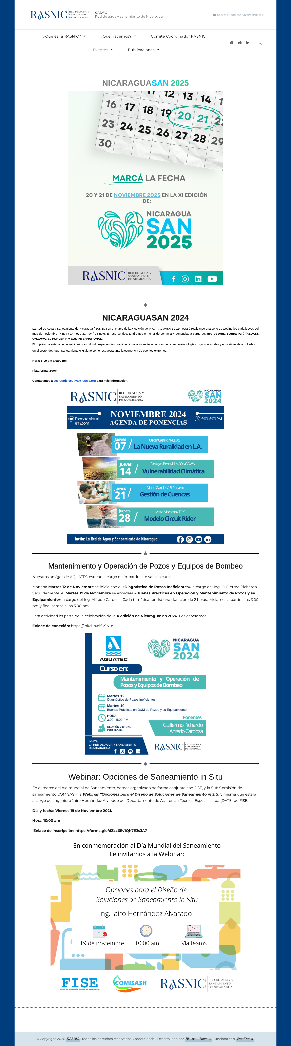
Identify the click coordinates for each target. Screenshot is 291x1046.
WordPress (245, 1039)
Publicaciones (141, 50)
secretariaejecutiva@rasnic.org (240, 15)
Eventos (100, 50)
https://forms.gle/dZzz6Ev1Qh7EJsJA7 (111, 830)
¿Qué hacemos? (116, 36)
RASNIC (101, 13)
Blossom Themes (198, 1039)
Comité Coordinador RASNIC (178, 36)
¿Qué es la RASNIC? (62, 36)
